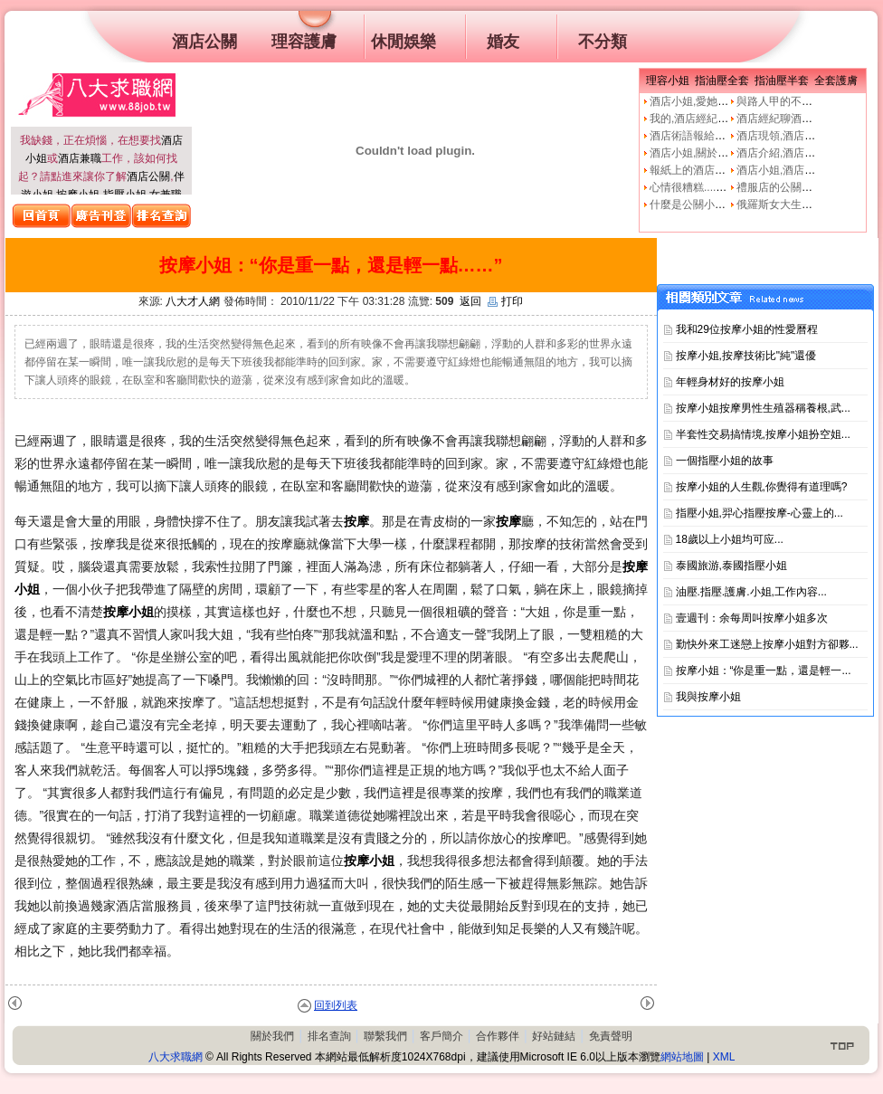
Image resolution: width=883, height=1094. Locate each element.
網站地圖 (682, 1057)
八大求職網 (175, 1057)
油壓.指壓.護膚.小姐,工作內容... (751, 591)
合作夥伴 (497, 1036)
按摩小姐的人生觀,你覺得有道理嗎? (762, 486)
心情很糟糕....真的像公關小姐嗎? (729, 187)
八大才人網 (193, 301)
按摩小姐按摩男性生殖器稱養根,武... (763, 408)
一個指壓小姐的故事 (725, 460)
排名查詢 (329, 1036)
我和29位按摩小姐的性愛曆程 (747, 329)
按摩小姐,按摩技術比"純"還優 (746, 355)
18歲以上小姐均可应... (729, 539)
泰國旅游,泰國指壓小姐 (731, 565)
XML (724, 1057)
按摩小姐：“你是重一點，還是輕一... (763, 670)
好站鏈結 (553, 1036)
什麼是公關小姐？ (693, 204)
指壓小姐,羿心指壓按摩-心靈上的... (759, 513)
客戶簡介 (441, 1036)
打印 (505, 301)
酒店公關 (148, 176)
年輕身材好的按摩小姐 (730, 382)
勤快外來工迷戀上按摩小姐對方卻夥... (767, 644)
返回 (470, 301)
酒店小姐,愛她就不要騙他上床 (721, 101)
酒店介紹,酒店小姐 (781, 153)
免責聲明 (610, 1036)
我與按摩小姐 (708, 696)
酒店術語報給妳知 (693, 135)
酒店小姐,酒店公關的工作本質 (808, 170)
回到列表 (335, 1005)
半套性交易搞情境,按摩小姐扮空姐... (763, 434)
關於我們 (272, 1036)
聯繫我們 (385, 1036)
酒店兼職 (79, 158)
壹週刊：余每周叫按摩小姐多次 (752, 618)
